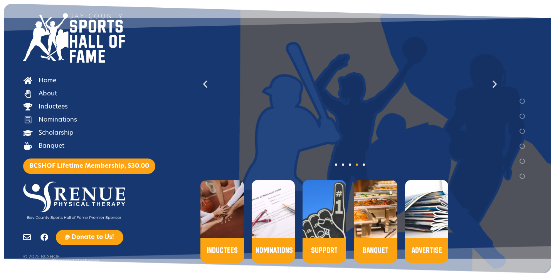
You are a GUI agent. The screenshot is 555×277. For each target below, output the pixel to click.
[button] (89, 237)
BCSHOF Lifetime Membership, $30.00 (89, 166)
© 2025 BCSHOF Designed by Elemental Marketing (61, 259)
